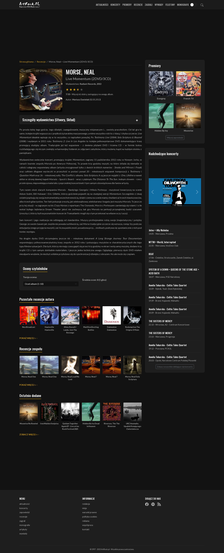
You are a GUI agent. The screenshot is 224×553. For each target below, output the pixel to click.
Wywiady (159, 4)
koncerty (23, 508)
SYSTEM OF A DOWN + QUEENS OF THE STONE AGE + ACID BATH (174, 271)
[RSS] (159, 504)
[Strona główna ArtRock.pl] (29, 4)
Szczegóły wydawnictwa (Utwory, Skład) (48, 119)
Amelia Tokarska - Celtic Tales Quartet (168, 285)
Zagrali (148, 4)
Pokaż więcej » (27, 338)
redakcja (86, 504)
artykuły (23, 529)
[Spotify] (153, 504)
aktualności (24, 504)
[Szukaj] (202, 5)
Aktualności (102, 4)
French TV (189, 98)
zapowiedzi (24, 512)
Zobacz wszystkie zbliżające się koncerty (175, 366)
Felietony (170, 4)
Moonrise (188, 130)
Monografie (183, 4)
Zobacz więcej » (28, 434)
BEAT (151, 254)
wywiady (23, 533)
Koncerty (115, 4)
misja (84, 508)
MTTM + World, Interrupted (162, 242)
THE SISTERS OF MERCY (160, 321)
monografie (24, 525)
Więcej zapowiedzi (175, 137)
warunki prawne (89, 512)
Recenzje (138, 4)
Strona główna (26, 61)
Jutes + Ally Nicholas (159, 230)
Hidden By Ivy (161, 130)
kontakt (85, 529)
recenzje (23, 516)
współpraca (87, 525)
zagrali (22, 521)
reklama (85, 521)
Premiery (127, 4)
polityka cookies (89, 516)
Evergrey (161, 98)
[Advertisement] (112, 33)
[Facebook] (147, 504)
